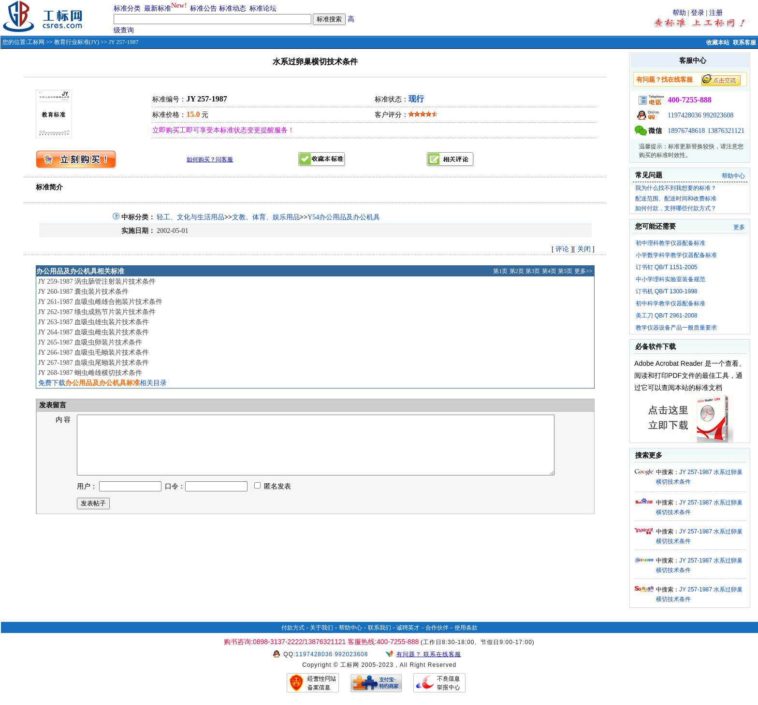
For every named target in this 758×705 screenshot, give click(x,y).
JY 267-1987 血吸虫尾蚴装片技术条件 (93, 362)
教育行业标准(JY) (76, 42)
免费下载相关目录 (102, 383)
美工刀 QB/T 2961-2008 (667, 315)
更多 (739, 227)
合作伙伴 (437, 627)
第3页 (532, 271)
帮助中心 (733, 176)
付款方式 (293, 627)
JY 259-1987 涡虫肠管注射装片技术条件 (97, 281)
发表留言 (52, 405)
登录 (697, 12)
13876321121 (726, 130)
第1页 (500, 271)
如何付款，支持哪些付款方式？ (675, 208)
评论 (562, 249)
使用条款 (466, 627)
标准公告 (203, 8)
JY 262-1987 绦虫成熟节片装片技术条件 (97, 312)
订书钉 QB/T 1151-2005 (667, 267)
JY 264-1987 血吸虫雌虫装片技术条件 (93, 332)
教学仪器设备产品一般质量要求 (676, 327)
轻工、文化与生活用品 (190, 217)
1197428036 (684, 115)
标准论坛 (263, 8)
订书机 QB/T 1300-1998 (667, 291)
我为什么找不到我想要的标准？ (675, 188)
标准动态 (232, 8)
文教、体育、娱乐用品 (266, 217)
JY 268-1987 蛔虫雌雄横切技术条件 (90, 372)
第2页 (517, 271)
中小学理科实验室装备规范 (670, 279)
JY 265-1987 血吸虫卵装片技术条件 (90, 342)
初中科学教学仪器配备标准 (670, 303)
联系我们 (379, 627)
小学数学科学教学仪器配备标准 (676, 255)
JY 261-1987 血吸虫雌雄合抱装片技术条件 (100, 301)
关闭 (584, 249)
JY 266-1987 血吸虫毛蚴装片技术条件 (93, 352)
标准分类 (127, 8)
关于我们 (321, 627)
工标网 (35, 42)
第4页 (549, 271)
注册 (716, 12)
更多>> (583, 271)
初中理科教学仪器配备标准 (670, 243)
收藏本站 (717, 42)
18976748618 (686, 130)
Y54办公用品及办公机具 (343, 217)
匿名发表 (272, 498)
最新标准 (157, 8)
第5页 (565, 271)
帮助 (679, 12)
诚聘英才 (408, 627)
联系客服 (744, 42)
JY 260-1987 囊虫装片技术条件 (83, 291)
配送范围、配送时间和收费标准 (675, 198)
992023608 (718, 115)
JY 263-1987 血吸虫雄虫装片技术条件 (93, 322)
